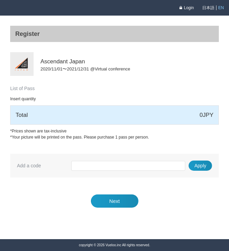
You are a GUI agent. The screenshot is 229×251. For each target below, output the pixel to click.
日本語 (208, 7)
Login (186, 7)
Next (114, 201)
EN (221, 7)
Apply (200, 165)
